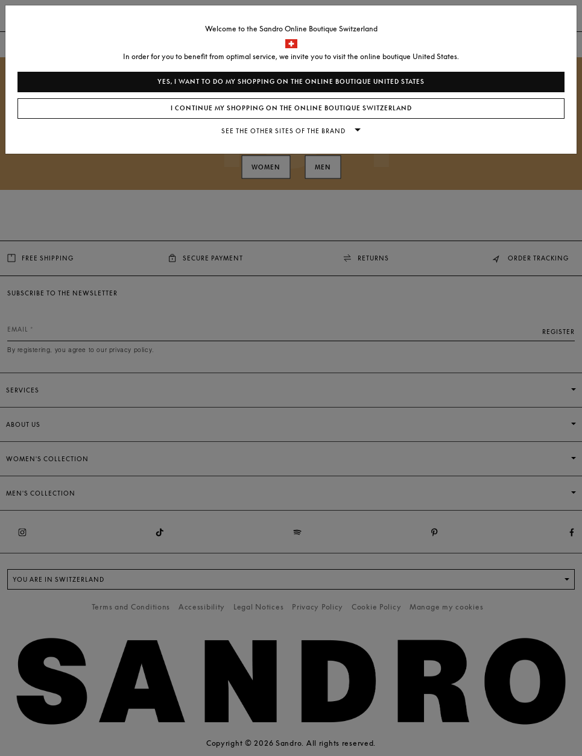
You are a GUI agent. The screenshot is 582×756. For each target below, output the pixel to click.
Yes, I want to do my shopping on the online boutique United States (291, 82)
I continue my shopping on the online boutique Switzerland (291, 108)
